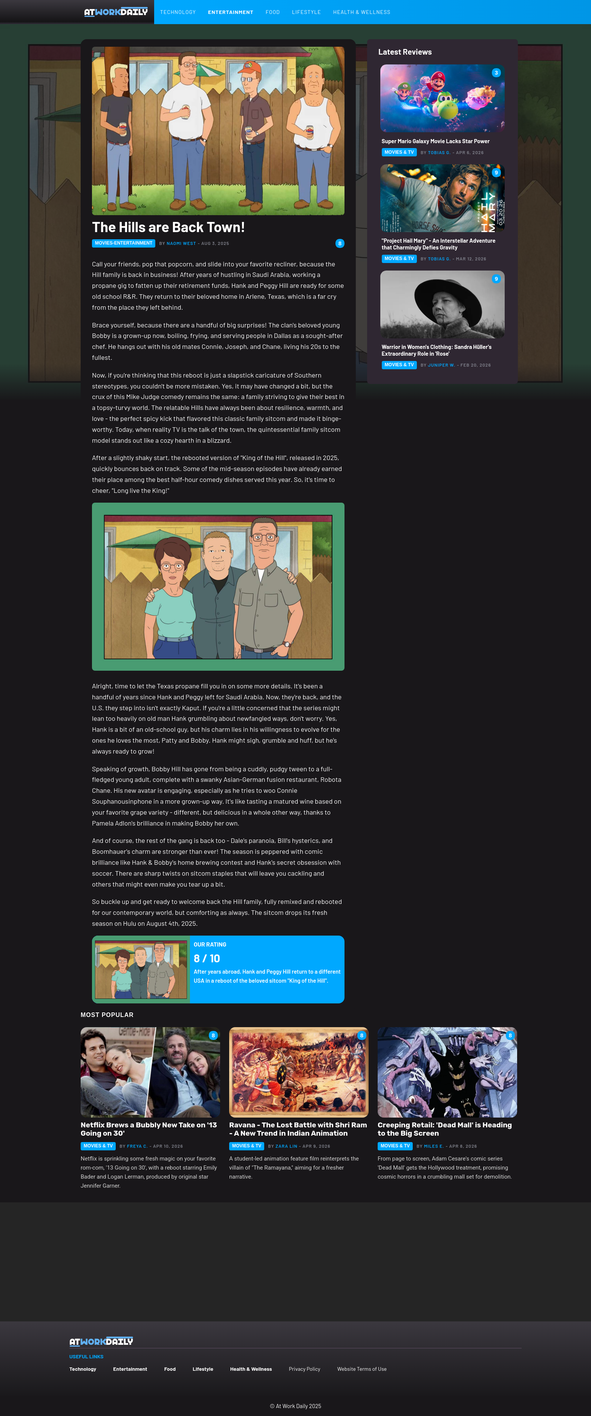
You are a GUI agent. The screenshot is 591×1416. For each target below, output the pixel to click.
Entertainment (231, 12)
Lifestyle (306, 12)
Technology (178, 12)
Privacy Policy (304, 1369)
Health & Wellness (361, 12)
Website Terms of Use (362, 1369)
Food (273, 12)
